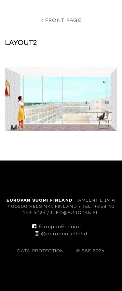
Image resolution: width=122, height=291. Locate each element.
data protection (40, 251)
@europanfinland (61, 234)
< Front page (61, 20)
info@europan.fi (75, 213)
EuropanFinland (56, 226)
